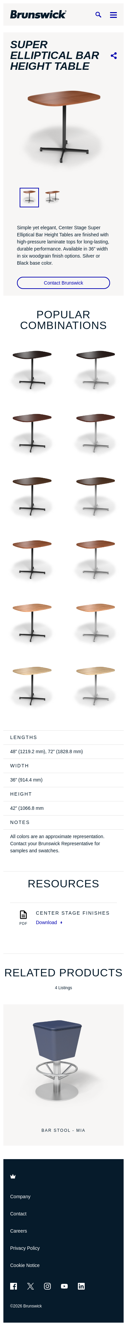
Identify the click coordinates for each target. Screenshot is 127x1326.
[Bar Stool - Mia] (63, 1064)
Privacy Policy (25, 1248)
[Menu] (113, 15)
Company (20, 1196)
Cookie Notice (25, 1265)
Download (49, 922)
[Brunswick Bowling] (38, 14)
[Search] (98, 14)
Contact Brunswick (63, 283)
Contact (18, 1213)
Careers (18, 1231)
